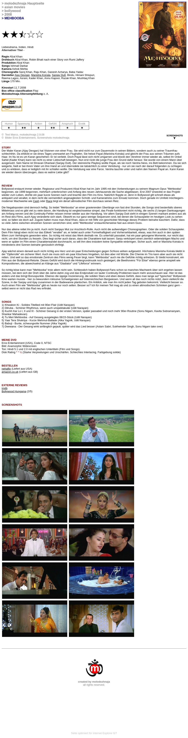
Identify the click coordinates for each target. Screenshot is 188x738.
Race (49, 201)
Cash (36, 201)
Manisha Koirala (40, 75)
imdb (4, 388)
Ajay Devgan (22, 75)
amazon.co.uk (10, 371)
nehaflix (6, 368)
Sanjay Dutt (59, 75)
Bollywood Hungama (14, 391)
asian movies (15, 7)
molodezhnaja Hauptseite (24, 3)
